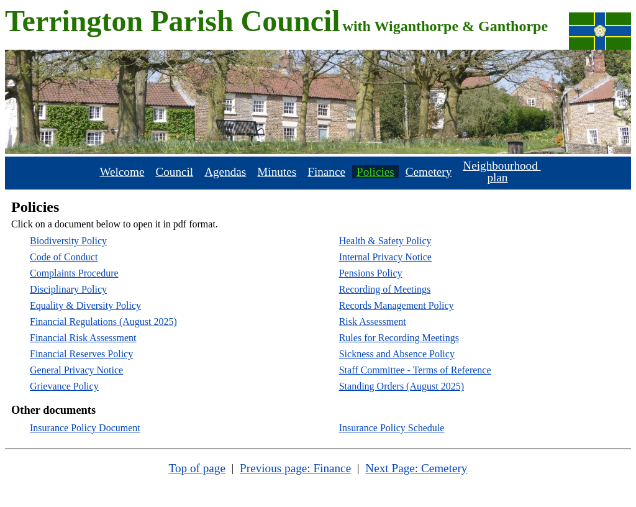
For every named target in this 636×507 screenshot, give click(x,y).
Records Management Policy (396, 305)
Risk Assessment (372, 321)
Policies (375, 171)
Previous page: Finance (295, 468)
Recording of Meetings (385, 289)
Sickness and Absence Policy (397, 354)
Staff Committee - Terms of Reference (415, 370)
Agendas (225, 171)
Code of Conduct (64, 257)
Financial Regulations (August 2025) (103, 321)
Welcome (121, 171)
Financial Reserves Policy (81, 354)
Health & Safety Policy (385, 240)
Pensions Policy (370, 273)
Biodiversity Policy (68, 240)
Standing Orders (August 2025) (401, 386)
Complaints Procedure (74, 273)
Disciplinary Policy (68, 289)
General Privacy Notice (76, 370)
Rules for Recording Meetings (399, 337)
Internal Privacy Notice (385, 257)
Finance (326, 171)
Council (174, 171)
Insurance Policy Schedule (392, 427)
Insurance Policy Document (85, 427)
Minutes (276, 171)
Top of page (197, 468)
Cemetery (429, 171)
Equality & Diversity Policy (85, 305)
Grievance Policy (64, 386)
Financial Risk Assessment (83, 337)
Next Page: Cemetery (416, 468)
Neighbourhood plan (501, 171)
